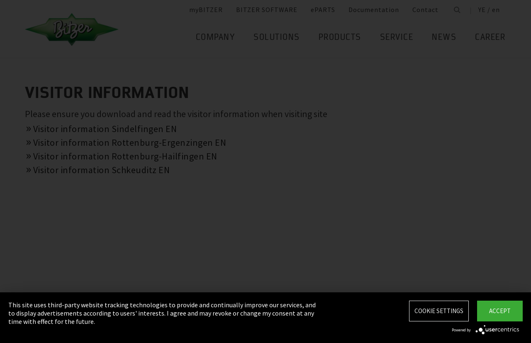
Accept (500, 311)
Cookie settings (438, 311)
